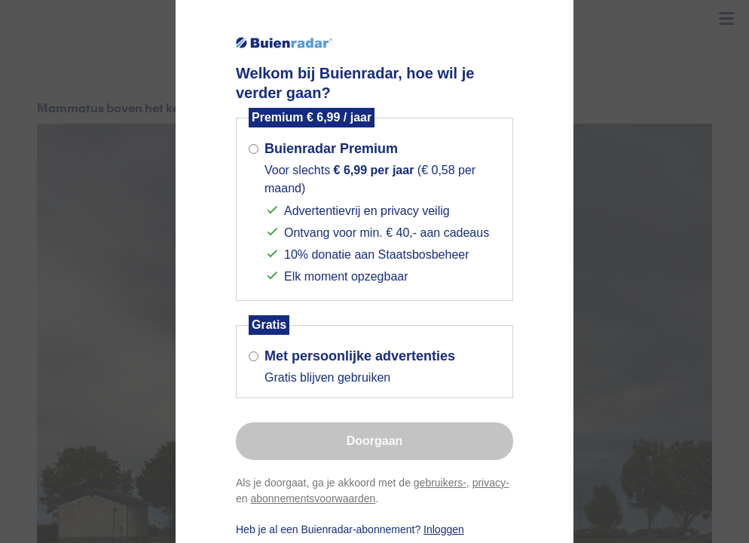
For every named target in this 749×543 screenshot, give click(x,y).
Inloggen (443, 529)
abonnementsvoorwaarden (312, 498)
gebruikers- (440, 483)
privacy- (490, 483)
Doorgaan (375, 440)
